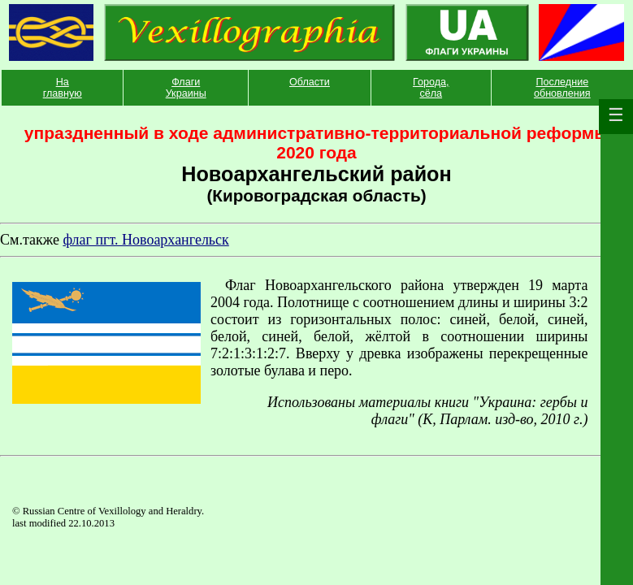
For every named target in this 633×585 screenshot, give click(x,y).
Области (309, 82)
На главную (62, 87)
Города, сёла (431, 87)
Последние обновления (562, 87)
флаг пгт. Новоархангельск (145, 240)
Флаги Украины (186, 87)
